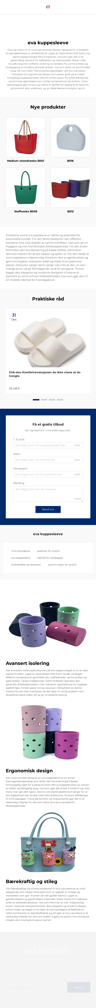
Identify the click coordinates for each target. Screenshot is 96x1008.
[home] (48, 6)
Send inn (48, 509)
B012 (70, 211)
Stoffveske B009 (25, 211)
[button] (36, 399)
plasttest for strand (48, 550)
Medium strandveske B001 (25, 160)
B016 (70, 160)
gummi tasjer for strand (62, 564)
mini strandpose (20, 550)
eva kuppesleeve (20, 557)
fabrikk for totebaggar (50, 557)
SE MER (14, 388)
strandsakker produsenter (26, 564)
